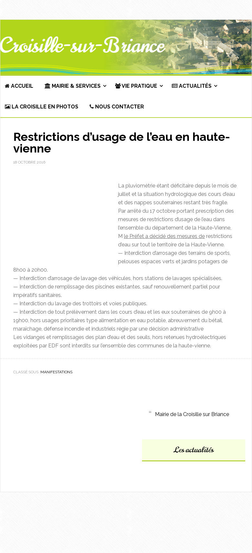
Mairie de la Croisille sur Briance (192, 414)
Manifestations (56, 372)
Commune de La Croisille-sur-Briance (126, 47)
